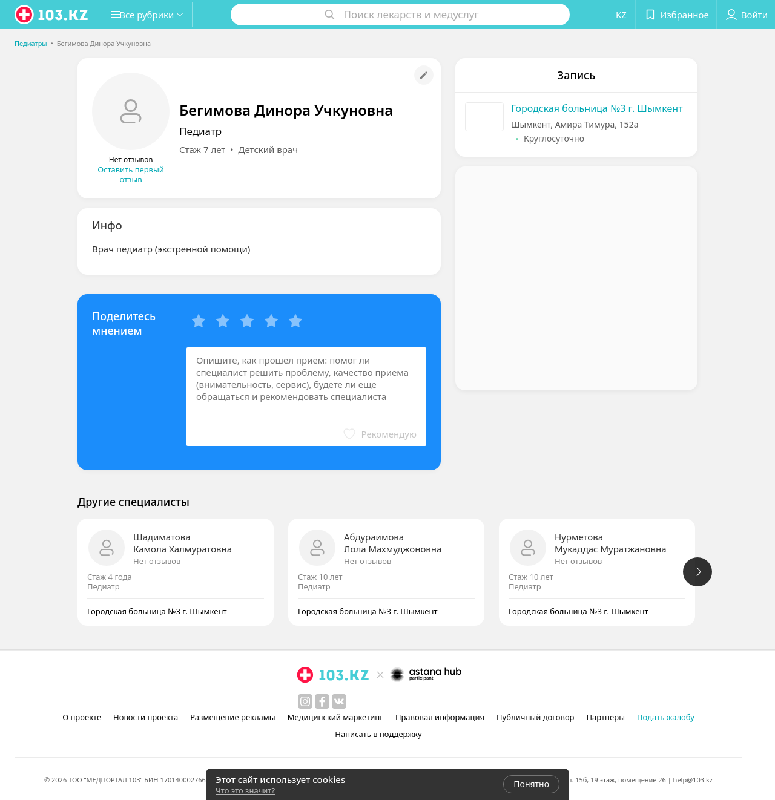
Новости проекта (145, 717)
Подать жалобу (665, 717)
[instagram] (305, 701)
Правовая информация (439, 717)
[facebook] (322, 701)
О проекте (81, 717)
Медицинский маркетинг (335, 717)
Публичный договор (535, 717)
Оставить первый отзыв (130, 174)
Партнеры (606, 717)
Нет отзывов (156, 561)
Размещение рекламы (232, 717)
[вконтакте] (339, 701)
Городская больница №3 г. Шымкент (597, 108)
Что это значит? (245, 790)
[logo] (52, 14)
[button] (156, 14)
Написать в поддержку (378, 734)
